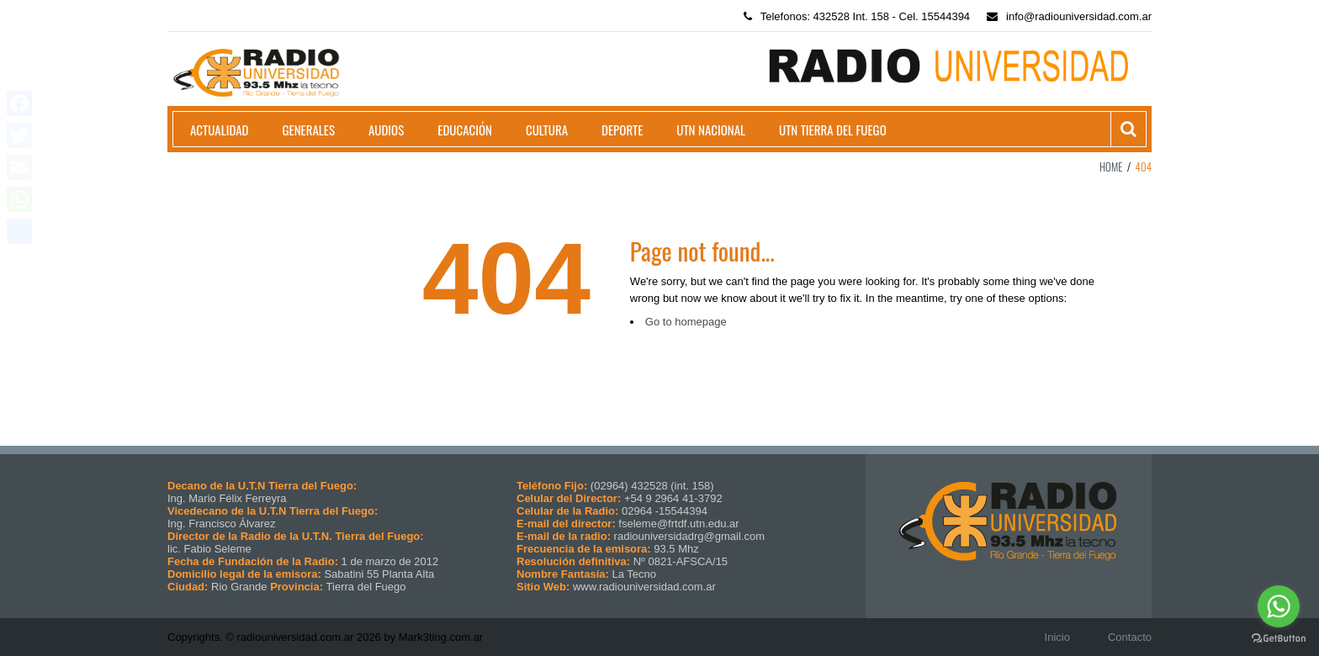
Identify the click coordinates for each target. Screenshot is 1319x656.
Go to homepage (686, 321)
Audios (386, 129)
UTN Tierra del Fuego (833, 129)
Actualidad (219, 129)
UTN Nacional (710, 129)
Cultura (547, 129)
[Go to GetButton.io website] (1279, 638)
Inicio (1057, 637)
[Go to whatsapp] (1279, 606)
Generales (309, 129)
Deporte (622, 129)
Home (1111, 166)
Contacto (1130, 637)
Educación (464, 129)
